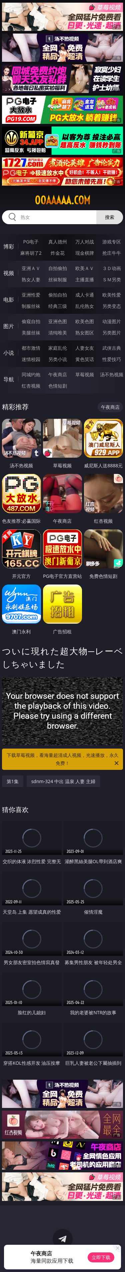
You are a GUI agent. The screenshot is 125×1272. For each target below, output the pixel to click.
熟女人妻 (31, 279)
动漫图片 (111, 321)
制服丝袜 (31, 306)
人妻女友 (84, 348)
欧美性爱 (111, 295)
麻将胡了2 (31, 253)
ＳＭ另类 (111, 279)
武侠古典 (111, 348)
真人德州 (57, 241)
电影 (8, 299)
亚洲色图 (57, 321)
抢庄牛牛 (111, 253)
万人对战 (84, 241)
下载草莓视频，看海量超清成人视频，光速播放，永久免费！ (63, 759)
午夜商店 (57, 374)
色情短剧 (57, 386)
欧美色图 (84, 321)
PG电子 (31, 241)
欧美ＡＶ (84, 268)
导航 (8, 379)
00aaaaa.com (62, 200)
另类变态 (111, 306)
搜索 (109, 217)
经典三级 (57, 306)
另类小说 (57, 359)
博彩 (8, 246)
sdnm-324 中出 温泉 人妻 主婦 (63, 781)
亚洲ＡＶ (31, 268)
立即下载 (101, 1257)
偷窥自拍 (31, 321)
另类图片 (111, 332)
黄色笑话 (84, 359)
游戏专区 (111, 241)
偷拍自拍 (57, 295)
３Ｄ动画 (111, 268)
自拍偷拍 (57, 268)
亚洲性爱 (31, 295)
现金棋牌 (84, 253)
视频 (8, 273)
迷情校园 (31, 359)
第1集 (13, 781)
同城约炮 (31, 374)
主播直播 (84, 279)
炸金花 (58, 253)
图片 (8, 326)
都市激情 (31, 348)
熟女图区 (84, 332)
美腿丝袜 (31, 332)
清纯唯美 (57, 332)
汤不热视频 (111, 374)
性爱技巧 (111, 359)
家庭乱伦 (57, 348)
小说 (8, 352)
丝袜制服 (57, 279)
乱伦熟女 (84, 306)
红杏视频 (31, 386)
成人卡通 (84, 295)
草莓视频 (84, 374)
